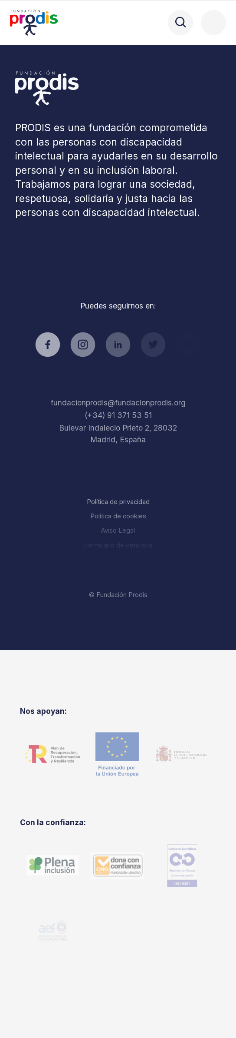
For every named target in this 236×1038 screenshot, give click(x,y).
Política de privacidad (118, 501)
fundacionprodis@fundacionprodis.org (118, 402)
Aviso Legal (118, 530)
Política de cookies (118, 516)
